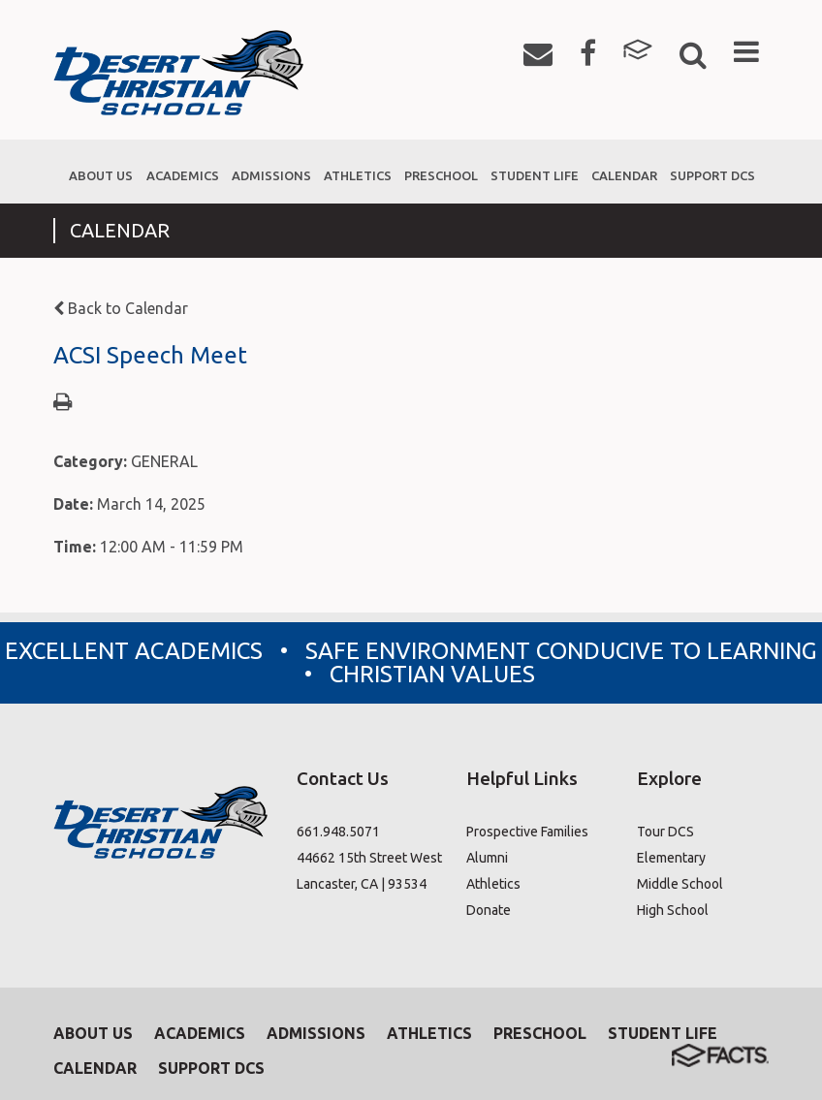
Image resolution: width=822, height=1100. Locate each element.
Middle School (680, 884)
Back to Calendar (120, 308)
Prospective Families (527, 831)
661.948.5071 (338, 831)
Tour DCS (665, 831)
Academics (199, 1033)
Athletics (493, 884)
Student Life (662, 1033)
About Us (93, 1033)
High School (673, 910)
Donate (488, 910)
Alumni (487, 857)
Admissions (316, 1033)
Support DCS (211, 1068)
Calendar (95, 1068)
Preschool (539, 1033)
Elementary (671, 857)
